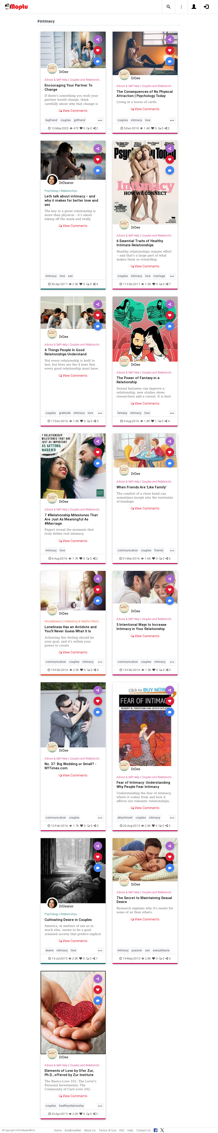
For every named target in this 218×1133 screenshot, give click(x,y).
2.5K (73, 284)
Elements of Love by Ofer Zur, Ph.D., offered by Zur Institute (69, 1072)
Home (58, 1130)
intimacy (136, 120)
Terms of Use (107, 1130)
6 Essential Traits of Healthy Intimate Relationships (140, 243)
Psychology (52, 191)
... (100, 119)
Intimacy (136, 276)
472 (74, 128)
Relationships (69, 191)
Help (130, 1130)
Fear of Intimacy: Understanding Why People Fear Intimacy (143, 784)
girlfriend (79, 120)
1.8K (74, 421)
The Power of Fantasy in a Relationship (138, 380)
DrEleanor (66, 183)
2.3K (74, 670)
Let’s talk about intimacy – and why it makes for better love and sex (71, 200)
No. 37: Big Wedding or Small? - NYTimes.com (70, 766)
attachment (125, 817)
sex (70, 276)
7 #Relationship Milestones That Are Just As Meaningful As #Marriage (71, 519)
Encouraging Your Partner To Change (68, 87)
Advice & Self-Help (56, 79)
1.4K (145, 128)
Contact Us (143, 1130)
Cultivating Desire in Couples (68, 919)
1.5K (146, 670)
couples (65, 120)
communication (127, 550)
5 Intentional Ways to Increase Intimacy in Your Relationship (141, 626)
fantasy (122, 413)
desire (50, 950)
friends (158, 550)
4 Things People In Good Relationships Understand (66, 352)
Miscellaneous (53, 621)
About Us (90, 1130)
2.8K (146, 958)
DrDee (63, 72)
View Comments (73, 111)
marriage (159, 276)
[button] (168, 7)
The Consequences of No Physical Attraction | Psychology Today (145, 93)
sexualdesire (161, 950)
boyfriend (51, 120)
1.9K (146, 284)
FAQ (121, 1130)
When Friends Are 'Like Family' (141, 487)
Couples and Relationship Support (90, 79)
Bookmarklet (73, 1130)
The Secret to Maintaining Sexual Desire (144, 900)
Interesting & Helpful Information (84, 621)
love (147, 120)
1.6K (146, 558)
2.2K (73, 1114)
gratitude (65, 413)
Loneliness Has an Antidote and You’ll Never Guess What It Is (71, 629)
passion (137, 950)
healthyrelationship (71, 1105)
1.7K (73, 558)
